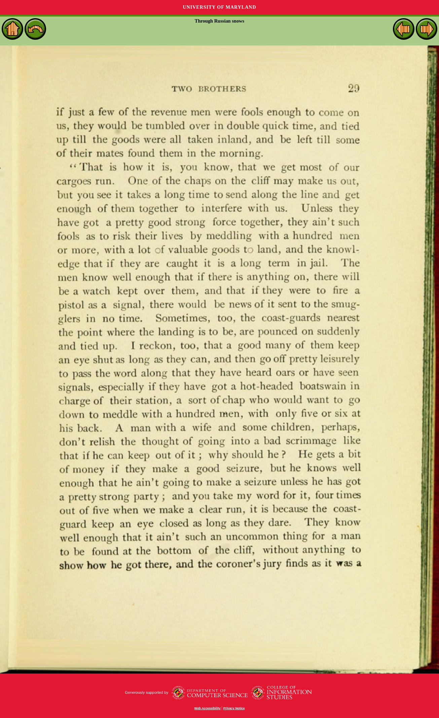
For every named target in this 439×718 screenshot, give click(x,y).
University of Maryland (219, 7)
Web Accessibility (207, 708)
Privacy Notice (234, 708)
